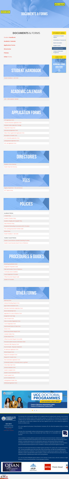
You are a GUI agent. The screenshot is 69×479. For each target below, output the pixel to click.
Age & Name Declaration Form (11, 305)
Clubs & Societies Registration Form (12, 321)
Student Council (56, 45)
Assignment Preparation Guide (11, 266)
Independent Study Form (9, 127)
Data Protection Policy (9, 223)
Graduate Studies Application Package (12, 125)
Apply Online (59, 4)
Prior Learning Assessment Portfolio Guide (13, 228)
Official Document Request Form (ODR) (13, 339)
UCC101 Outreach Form (9, 377)
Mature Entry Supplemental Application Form (14, 133)
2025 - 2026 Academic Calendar (11, 99)
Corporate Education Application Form (12, 122)
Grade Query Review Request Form (12, 331)
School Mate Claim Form (9, 365)
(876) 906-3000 (9, 428)
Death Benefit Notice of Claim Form (12, 326)
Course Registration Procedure (11, 274)
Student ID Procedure (9, 279)
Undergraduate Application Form (11, 140)
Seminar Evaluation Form (10, 367)
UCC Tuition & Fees (8, 190)
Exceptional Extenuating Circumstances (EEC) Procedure (16, 226)
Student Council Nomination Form (12, 372)
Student (10, 37)
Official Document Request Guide (11, 277)
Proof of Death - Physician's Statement (13, 347)
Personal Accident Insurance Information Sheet (14, 341)
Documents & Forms (58, 48)
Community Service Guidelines (11, 271)
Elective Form (7, 329)
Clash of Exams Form (9, 318)
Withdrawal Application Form (10, 383)
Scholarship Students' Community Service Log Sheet (16, 362)
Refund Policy (7, 231)
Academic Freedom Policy (10, 218)
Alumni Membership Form (10, 310)
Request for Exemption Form (10, 354)
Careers (5, 430)
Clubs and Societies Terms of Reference (13, 269)
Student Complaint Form (9, 370)
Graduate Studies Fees (9, 334)
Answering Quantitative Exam (10, 264)
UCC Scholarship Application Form (11, 138)
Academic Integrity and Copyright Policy (13, 221)
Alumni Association (57, 43)
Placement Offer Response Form (11, 344)
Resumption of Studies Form (10, 135)
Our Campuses (11, 430)
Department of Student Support (58, 36)
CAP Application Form (9, 120)
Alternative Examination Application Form (13, 308)
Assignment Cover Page (9, 316)
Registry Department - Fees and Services (13, 188)
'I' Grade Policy (7, 215)
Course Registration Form (10, 323)
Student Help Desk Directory (10, 167)
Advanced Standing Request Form (11, 303)
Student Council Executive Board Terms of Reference (16, 243)
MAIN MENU (5, 12)
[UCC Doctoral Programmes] (34, 399)
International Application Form (11, 130)
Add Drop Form (7, 300)
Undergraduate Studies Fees (10, 380)
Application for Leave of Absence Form (13, 313)
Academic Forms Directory (10, 164)
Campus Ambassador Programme (58, 51)
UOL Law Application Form (10, 143)
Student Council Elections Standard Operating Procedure (16, 240)
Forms (8, 57)
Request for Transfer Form (10, 357)
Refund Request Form (9, 352)
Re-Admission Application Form (11, 349)
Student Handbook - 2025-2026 (11, 78)
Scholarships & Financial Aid (59, 40)
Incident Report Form (9, 336)
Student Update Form (9, 375)
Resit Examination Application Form (12, 359)
